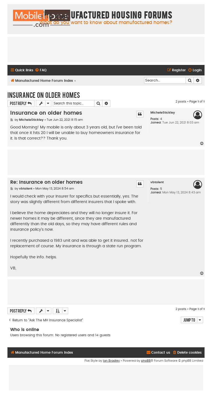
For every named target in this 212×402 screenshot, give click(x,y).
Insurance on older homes (43, 95)
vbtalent (157, 182)
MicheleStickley (162, 112)
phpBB (146, 360)
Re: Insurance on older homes (46, 182)
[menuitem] (40, 70)
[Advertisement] (106, 49)
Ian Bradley (111, 360)
